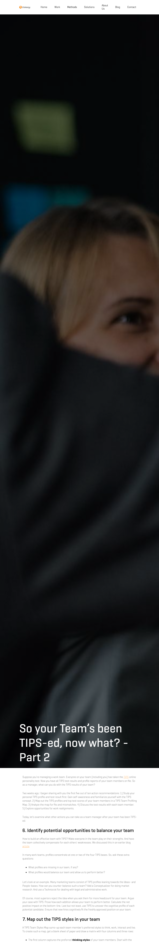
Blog (117, 7)
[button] (72, 7)
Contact (131, 7)
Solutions (89, 7)
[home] (24, 7)
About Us (105, 7)
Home (44, 7)
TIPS (126, 777)
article (25, 846)
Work (57, 7)
